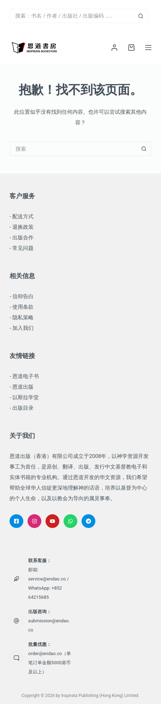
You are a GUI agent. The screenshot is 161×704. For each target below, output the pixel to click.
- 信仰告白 (22, 296)
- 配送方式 (22, 216)
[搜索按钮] (141, 16)
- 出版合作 (22, 237)
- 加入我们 (22, 328)
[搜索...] (71, 16)
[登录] (114, 47)
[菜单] (148, 47)
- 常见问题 (22, 248)
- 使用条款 (22, 307)
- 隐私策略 (22, 317)
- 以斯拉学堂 (24, 397)
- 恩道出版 (22, 387)
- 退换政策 (22, 227)
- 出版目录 (22, 408)
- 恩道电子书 (24, 376)
